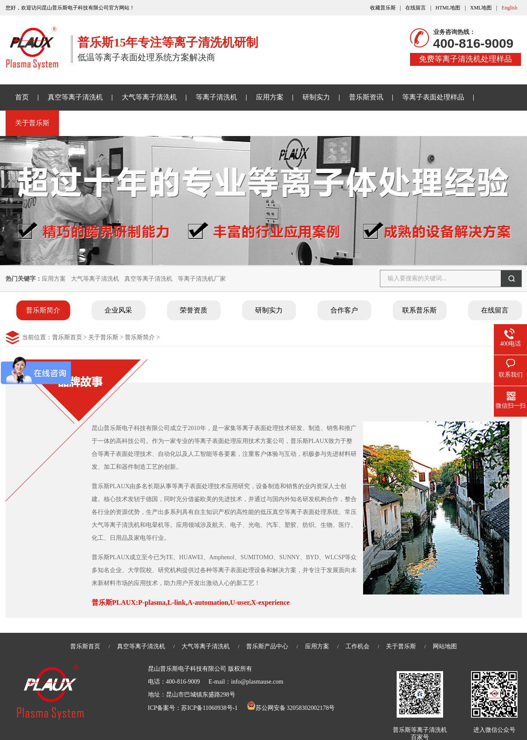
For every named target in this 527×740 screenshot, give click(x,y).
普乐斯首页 (67, 337)
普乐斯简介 (43, 310)
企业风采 (118, 310)
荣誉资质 (193, 310)
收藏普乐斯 (383, 8)
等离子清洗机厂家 (202, 279)
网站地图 (445, 646)
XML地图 (481, 8)
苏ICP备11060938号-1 (209, 708)
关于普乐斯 (32, 123)
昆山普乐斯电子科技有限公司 (187, 669)
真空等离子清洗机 (75, 97)
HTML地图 (447, 8)
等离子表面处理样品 (433, 97)
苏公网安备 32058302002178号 (291, 708)
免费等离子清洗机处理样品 (465, 59)
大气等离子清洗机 (149, 97)
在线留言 (415, 8)
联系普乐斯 (419, 310)
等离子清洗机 (216, 97)
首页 (22, 97)
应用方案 (270, 97)
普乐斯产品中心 (267, 646)
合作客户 (344, 310)
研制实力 (316, 97)
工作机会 (357, 646)
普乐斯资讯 (366, 97)
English (510, 8)
